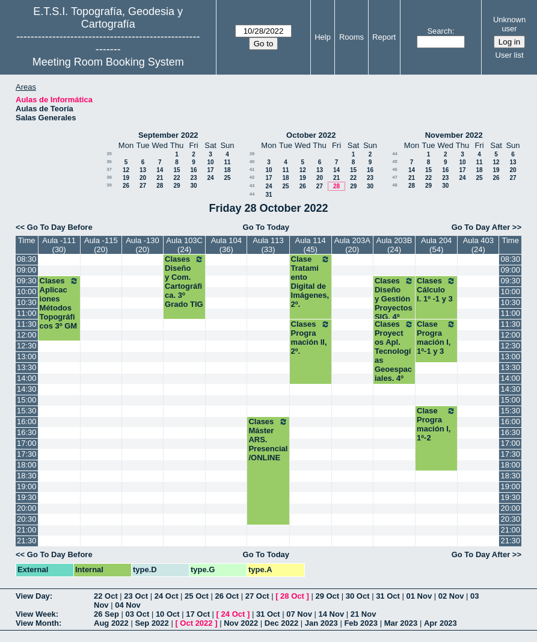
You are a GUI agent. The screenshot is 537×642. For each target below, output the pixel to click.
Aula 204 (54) (436, 245)
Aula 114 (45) (310, 245)
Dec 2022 (281, 623)
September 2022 (168, 135)
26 (126, 185)
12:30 (27, 345)
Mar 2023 (401, 623)
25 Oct (197, 595)
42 (252, 177)
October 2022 (311, 135)
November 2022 (454, 135)
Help (323, 37)
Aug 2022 (111, 623)
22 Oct (106, 595)
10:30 (27, 302)
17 (210, 170)
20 (143, 177)
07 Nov (299, 614)
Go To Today (266, 227)
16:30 (27, 432)
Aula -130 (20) (142, 245)
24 (210, 177)
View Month (37, 623)
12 (126, 170)
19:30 (27, 497)
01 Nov (419, 595)
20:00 (27, 508)
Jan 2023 (321, 623)
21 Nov (363, 614)
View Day (33, 595)
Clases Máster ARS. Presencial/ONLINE (267, 439)
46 (394, 169)
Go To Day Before (60, 227)
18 (227, 170)
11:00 (27, 313)
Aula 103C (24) (184, 245)
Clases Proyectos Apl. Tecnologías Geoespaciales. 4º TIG (394, 355)
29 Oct (327, 595)
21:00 (27, 529)
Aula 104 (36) (226, 245)
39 (109, 185)
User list (510, 55)
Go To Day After (481, 227)
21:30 (27, 540)
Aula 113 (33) (268, 245)
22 (176, 177)
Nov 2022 (241, 623)
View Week (36, 614)
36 (109, 161)
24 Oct (167, 595)
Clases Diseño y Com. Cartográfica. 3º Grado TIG (184, 282)
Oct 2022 (196, 623)
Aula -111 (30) (59, 245)
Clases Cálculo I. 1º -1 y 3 (436, 289)
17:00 (27, 443)
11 (227, 162)
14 (159, 170)
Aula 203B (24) (394, 245)
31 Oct (388, 595)
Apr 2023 (440, 623)
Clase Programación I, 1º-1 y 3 (436, 337)
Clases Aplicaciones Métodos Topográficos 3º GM (59, 303)
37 (109, 169)
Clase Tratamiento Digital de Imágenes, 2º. (310, 282)
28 (159, 185)
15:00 (27, 399)
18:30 (27, 475)
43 (252, 185)
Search (439, 30)
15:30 (27, 410)
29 (176, 185)
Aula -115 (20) (101, 245)
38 (109, 177)
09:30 (27, 280)
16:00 (27, 421)
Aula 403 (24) (478, 245)
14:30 (27, 389)
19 (126, 177)
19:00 (27, 486)
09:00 (27, 269)
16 (193, 170)
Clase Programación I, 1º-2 (436, 424)
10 (210, 162)
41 (252, 169)
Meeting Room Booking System (108, 62)
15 (176, 170)
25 (227, 177)
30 (193, 185)
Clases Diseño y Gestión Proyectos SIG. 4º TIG (394, 303)
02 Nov (451, 595)
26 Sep (106, 614)
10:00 (27, 291)
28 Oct (292, 595)
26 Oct (227, 595)
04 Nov (128, 605)
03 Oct (138, 614)
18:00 (27, 464)
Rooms (351, 37)
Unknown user (509, 24)
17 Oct (198, 614)
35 (109, 153)
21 (159, 177)
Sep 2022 (151, 623)
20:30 (27, 518)
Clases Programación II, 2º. (310, 337)
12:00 (27, 334)
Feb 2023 (361, 623)
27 (143, 185)
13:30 (27, 367)
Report (384, 37)
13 (143, 170)
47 (394, 177)
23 (193, 177)
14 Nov (331, 614)
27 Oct (257, 595)
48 (394, 185)
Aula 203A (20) (352, 245)
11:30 (27, 324)
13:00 (27, 356)
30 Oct (358, 595)
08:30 (27, 259)
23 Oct (136, 595)
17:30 (27, 453)
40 (252, 161)
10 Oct (168, 614)
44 (252, 194)
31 (268, 194)
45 (394, 161)
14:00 (27, 378)
